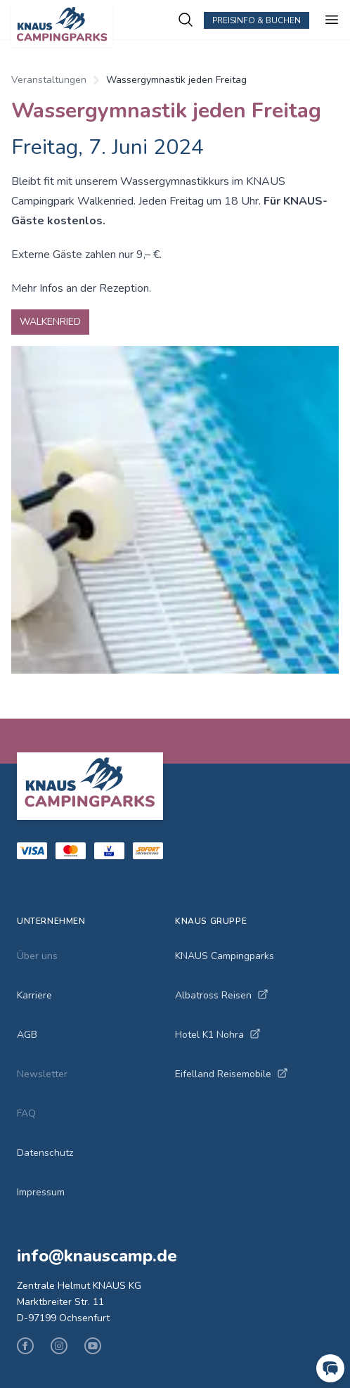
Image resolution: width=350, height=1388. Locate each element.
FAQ (26, 1113)
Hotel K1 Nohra (218, 1034)
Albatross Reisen (221, 995)
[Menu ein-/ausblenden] (331, 19)
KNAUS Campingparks (224, 956)
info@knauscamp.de (97, 1256)
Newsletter (42, 1074)
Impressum (41, 1192)
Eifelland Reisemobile (231, 1074)
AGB (27, 1034)
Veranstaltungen (48, 79)
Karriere (34, 995)
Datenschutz (45, 1152)
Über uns (37, 956)
